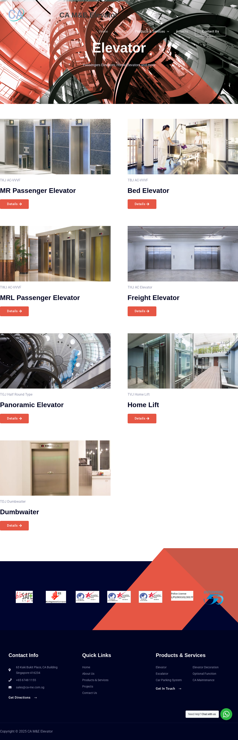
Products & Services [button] (152, 32)
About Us (121, 32)
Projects (182, 32)
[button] (167, 32)
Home (103, 32)
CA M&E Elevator (89, 15)
